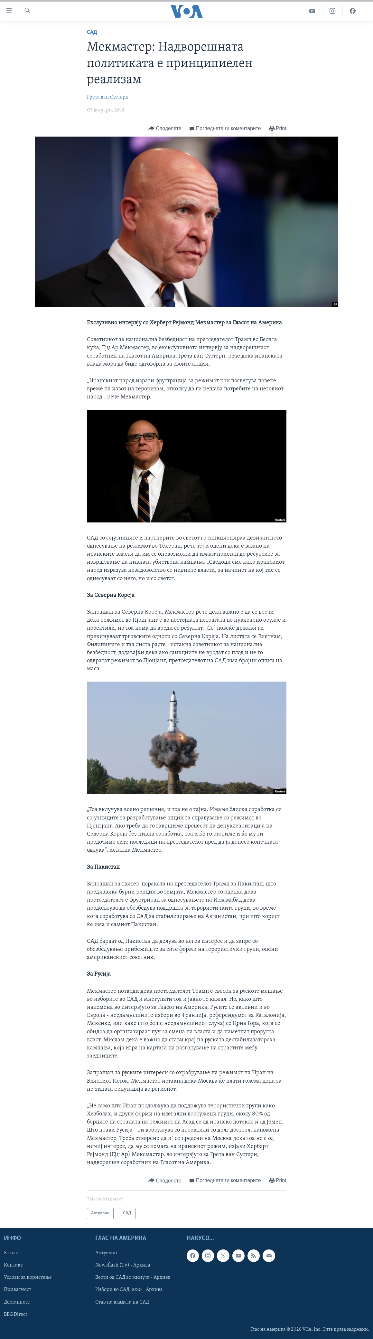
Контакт (13, 1265)
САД (92, 32)
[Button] (164, 128)
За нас (11, 1253)
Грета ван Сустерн (108, 97)
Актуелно (106, 1253)
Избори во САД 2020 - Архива (129, 1289)
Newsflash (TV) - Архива (122, 1265)
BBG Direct (15, 1314)
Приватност (17, 1289)
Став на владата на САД (122, 1302)
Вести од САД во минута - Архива (133, 1277)
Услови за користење (28, 1277)
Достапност (17, 1302)
